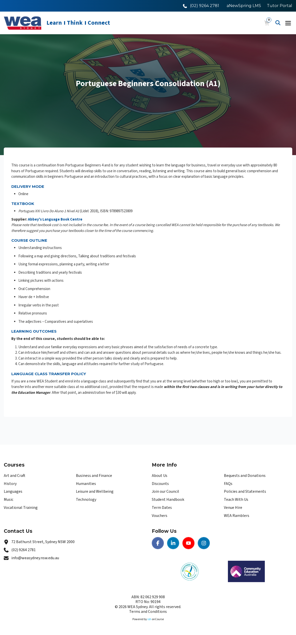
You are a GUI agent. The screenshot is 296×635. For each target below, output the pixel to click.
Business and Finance (94, 476)
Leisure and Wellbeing (95, 491)
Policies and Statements (245, 491)
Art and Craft (14, 476)
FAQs (228, 484)
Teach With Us (236, 500)
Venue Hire (233, 508)
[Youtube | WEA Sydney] (188, 543)
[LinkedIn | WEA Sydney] (173, 543)
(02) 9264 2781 (23, 550)
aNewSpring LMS (244, 5)
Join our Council (165, 491)
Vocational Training (21, 508)
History (10, 484)
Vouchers (159, 516)
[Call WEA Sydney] (201, 5)
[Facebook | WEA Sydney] (158, 543)
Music (8, 500)
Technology (86, 500)
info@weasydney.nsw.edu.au (35, 558)
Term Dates (162, 508)
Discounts (160, 484)
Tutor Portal (279, 5)
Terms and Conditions (148, 611)
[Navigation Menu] (288, 23)
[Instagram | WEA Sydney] (204, 543)
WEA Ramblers (236, 516)
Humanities (86, 484)
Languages (13, 491)
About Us (159, 476)
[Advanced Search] (278, 23)
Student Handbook (168, 500)
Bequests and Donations (245, 476)
